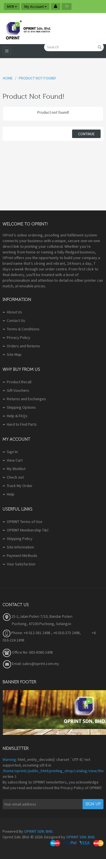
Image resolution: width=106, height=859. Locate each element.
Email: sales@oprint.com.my (31, 663)
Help (10, 494)
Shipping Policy (20, 538)
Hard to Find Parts (22, 424)
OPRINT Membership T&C (28, 530)
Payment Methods (22, 555)
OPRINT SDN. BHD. (38, 831)
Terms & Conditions (23, 328)
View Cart (15, 460)
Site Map (14, 354)
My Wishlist (16, 468)
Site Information (20, 547)
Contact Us (16, 320)
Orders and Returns (23, 345)
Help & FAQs (17, 415)
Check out (15, 477)
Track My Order (20, 485)
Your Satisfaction (21, 564)
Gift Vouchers (18, 390)
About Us (14, 312)
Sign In (12, 451)
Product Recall (19, 381)
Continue (86, 133)
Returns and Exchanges (26, 398)
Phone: (13, 632)
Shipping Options (21, 407)
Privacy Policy (18, 337)
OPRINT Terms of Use (24, 521)
